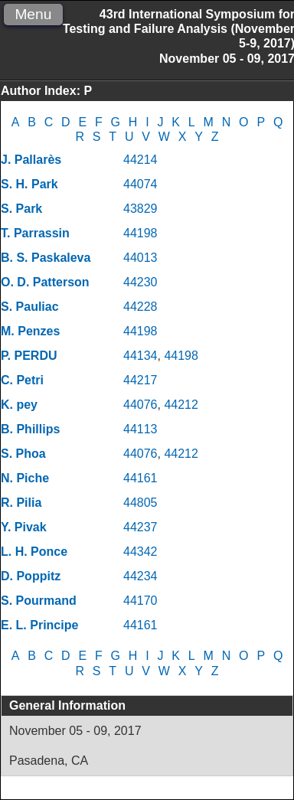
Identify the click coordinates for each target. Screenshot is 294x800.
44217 (140, 380)
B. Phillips (30, 429)
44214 (140, 159)
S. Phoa (23, 453)
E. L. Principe (39, 625)
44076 (140, 404)
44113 (140, 429)
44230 (140, 282)
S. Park (21, 208)
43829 (140, 208)
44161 (140, 478)
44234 (140, 576)
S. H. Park (29, 184)
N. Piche (25, 478)
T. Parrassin (35, 233)
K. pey (19, 404)
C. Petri (22, 380)
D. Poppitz (30, 576)
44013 (140, 257)
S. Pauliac (30, 306)
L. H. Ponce (34, 551)
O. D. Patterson (45, 282)
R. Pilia (21, 502)
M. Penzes (30, 331)
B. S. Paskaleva (45, 257)
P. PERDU (29, 355)
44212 (181, 404)
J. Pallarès (31, 159)
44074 (140, 184)
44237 (140, 527)
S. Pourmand (39, 600)
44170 (140, 600)
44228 (140, 306)
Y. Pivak (24, 527)
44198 (140, 233)
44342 (140, 551)
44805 (140, 502)
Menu (33, 14)
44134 (140, 355)
